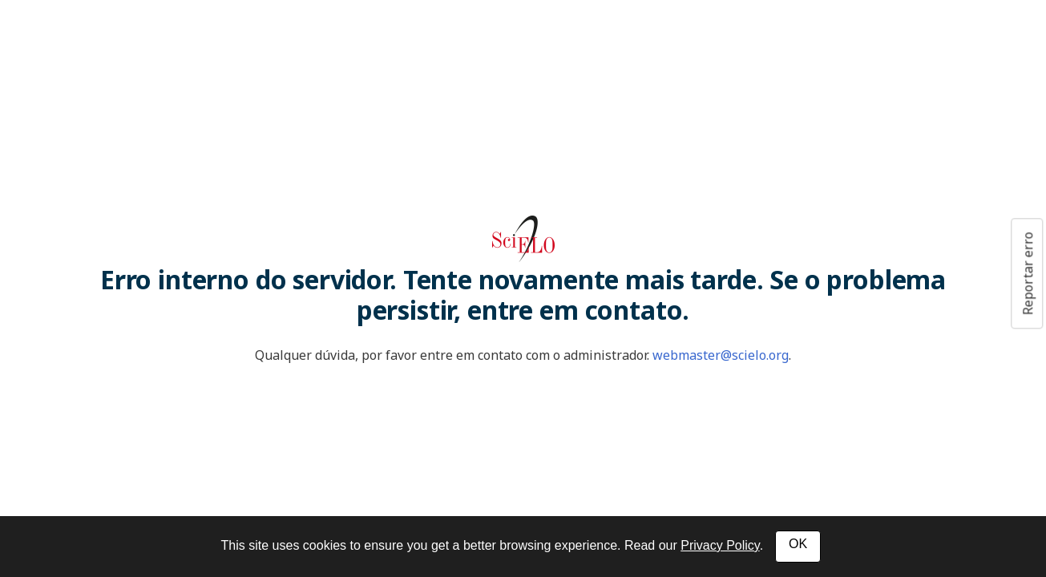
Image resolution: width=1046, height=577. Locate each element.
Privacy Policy (720, 545)
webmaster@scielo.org (720, 355)
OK (798, 544)
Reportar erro (1027, 273)
